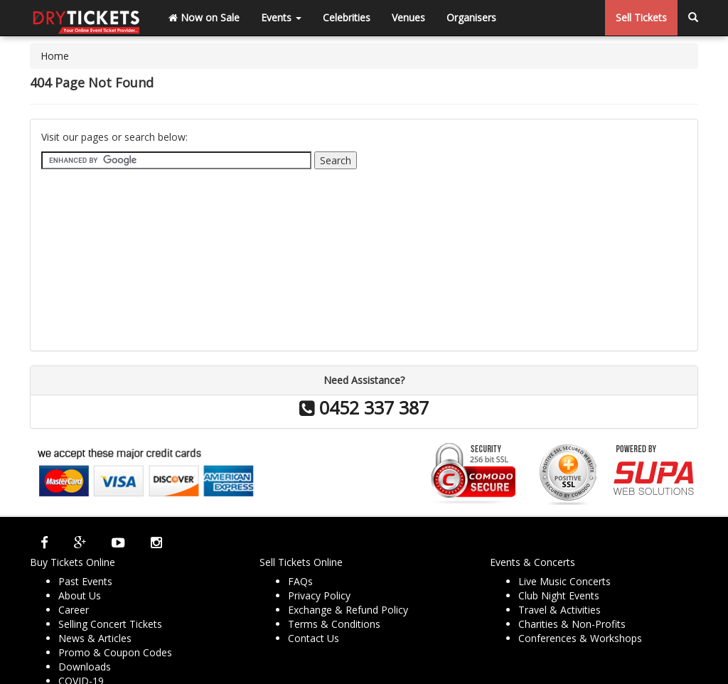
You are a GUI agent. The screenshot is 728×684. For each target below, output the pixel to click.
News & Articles (95, 638)
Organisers (471, 17)
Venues (408, 17)
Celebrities (346, 17)
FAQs (300, 581)
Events (281, 17)
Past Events (85, 581)
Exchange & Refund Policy (348, 609)
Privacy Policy (319, 595)
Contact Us (313, 638)
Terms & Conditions (334, 624)
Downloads (84, 666)
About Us (79, 595)
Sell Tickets (641, 17)
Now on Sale (204, 17)
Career (73, 609)
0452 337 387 (364, 407)
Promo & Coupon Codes (115, 652)
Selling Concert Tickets (110, 624)
